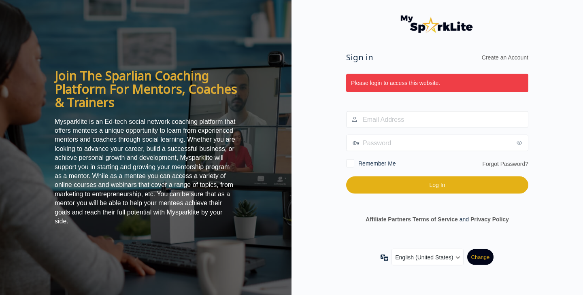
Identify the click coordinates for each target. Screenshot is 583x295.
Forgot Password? (505, 164)
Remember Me (377, 163)
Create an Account (505, 57)
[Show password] (520, 143)
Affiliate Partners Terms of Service (412, 219)
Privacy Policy (489, 219)
